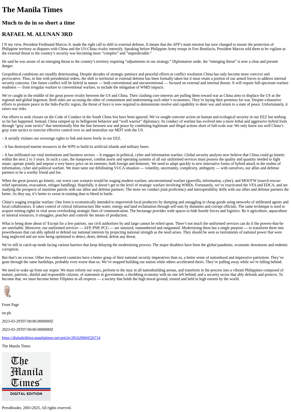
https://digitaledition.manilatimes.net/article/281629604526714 (51, 338)
